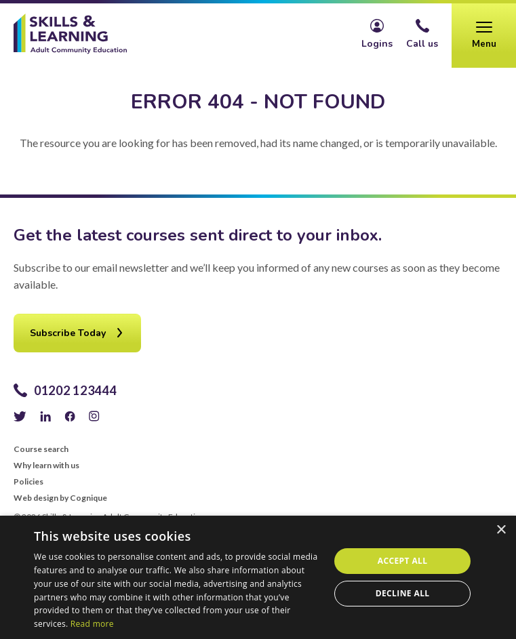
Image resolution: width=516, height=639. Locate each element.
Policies (28, 482)
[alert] (258, 577)
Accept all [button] (403, 560)
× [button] (501, 530)
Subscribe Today (68, 333)
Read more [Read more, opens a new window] (92, 624)
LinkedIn (45, 416)
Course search (41, 449)
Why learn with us (46, 465)
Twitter (20, 416)
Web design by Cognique (60, 498)
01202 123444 (75, 390)
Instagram (94, 416)
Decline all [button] (403, 593)
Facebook (69, 416)
